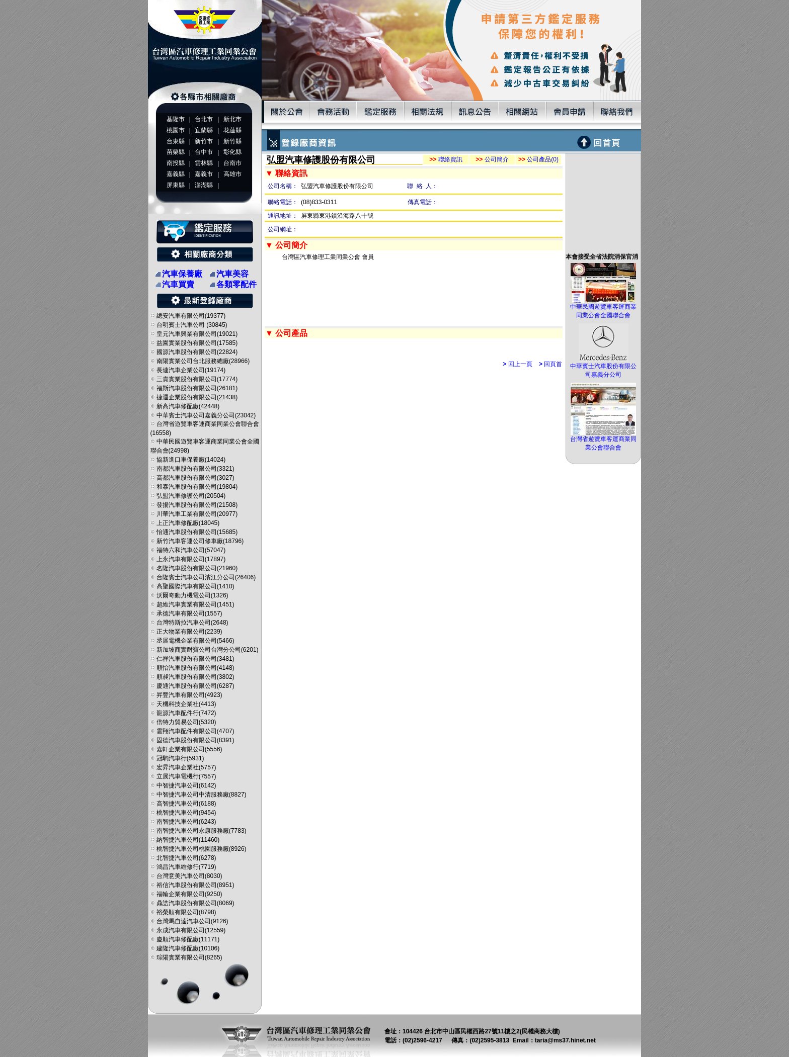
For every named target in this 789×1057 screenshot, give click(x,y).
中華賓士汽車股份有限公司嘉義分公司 (603, 367)
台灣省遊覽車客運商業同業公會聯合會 (603, 440)
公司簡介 (492, 159)
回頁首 (550, 364)
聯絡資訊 (445, 159)
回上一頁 (517, 364)
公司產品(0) (538, 159)
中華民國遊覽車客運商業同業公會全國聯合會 (603, 308)
